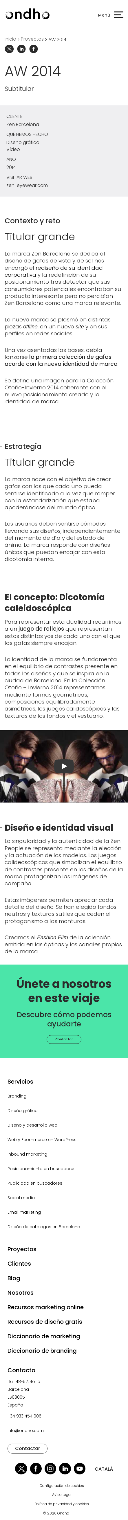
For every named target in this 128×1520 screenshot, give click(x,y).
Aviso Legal (62, 1494)
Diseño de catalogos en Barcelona (44, 1227)
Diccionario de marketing (44, 1336)
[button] (107, 15)
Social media (21, 1198)
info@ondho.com (26, 1430)
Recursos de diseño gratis (45, 1322)
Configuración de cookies (62, 1485)
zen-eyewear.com (27, 185)
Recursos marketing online (46, 1307)
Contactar (64, 1039)
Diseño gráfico (23, 1111)
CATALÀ (104, 1469)
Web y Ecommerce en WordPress (42, 1140)
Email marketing (24, 1212)
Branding (17, 1096)
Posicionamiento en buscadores (42, 1169)
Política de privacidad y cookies (61, 1504)
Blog (14, 1278)
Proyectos (22, 1249)
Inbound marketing (27, 1154)
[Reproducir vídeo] (64, 766)
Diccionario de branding (42, 1351)
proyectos (32, 39)
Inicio (10, 39)
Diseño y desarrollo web (32, 1125)
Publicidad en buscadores (35, 1183)
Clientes (19, 1264)
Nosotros (21, 1293)
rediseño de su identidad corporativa (54, 271)
